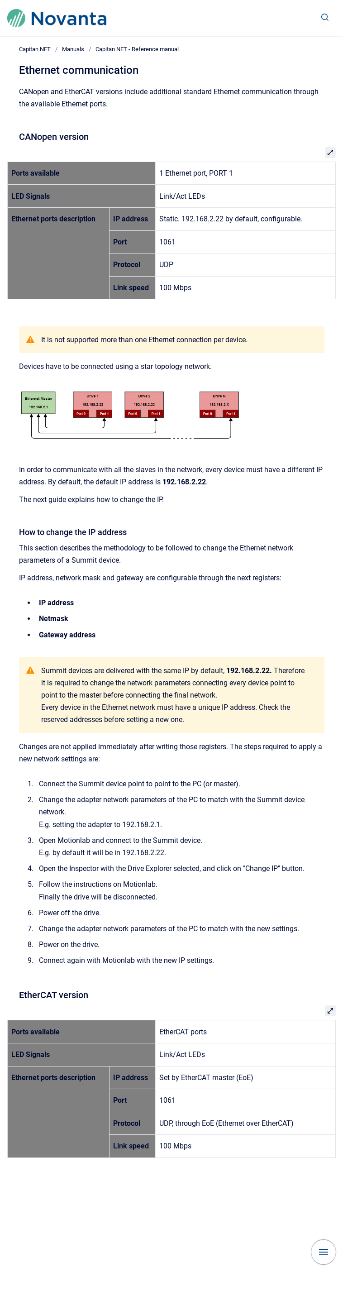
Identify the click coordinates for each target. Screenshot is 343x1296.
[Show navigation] (323, 1252)
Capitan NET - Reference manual (137, 49)
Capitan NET (35, 49)
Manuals (73, 49)
